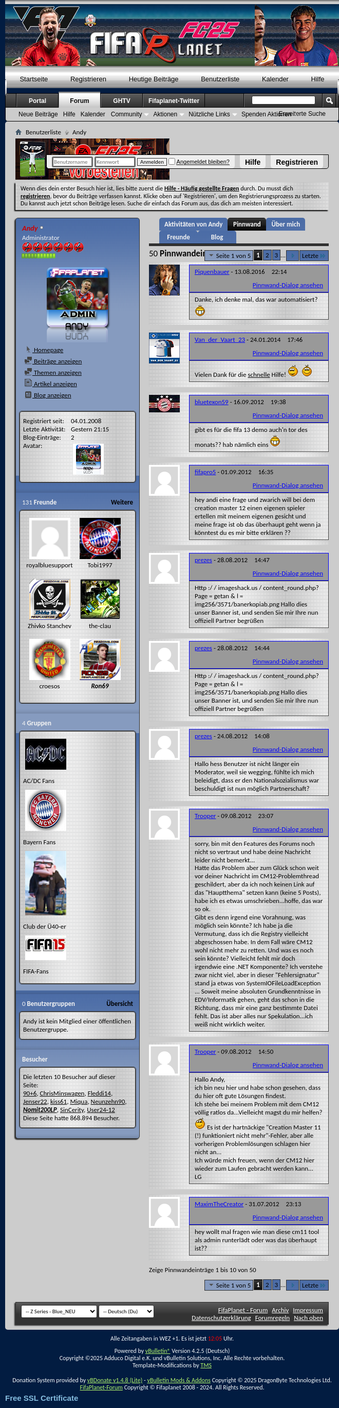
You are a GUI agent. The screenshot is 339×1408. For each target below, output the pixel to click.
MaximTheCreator (219, 1204)
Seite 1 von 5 (229, 255)
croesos (49, 686)
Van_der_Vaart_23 (220, 339)
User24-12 (101, 1110)
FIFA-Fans (36, 971)
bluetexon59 (212, 402)
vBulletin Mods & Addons (178, 1380)
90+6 (29, 1093)
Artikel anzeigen (50, 384)
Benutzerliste (220, 79)
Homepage (43, 350)
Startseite (34, 79)
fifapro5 (205, 472)
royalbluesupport (49, 565)
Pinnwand (247, 224)
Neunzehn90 (108, 1101)
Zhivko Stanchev (49, 626)
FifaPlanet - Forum (243, 1310)
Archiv (280, 1310)
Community (126, 114)
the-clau (100, 626)
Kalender (275, 79)
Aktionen (165, 114)
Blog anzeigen (47, 395)
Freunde (178, 237)
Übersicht (119, 1003)
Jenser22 (35, 1101)
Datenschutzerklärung (221, 1318)
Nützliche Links (209, 114)
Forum (79, 101)
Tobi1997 (99, 565)
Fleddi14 (99, 1093)
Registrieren (297, 162)
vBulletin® (158, 1350)
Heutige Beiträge (154, 79)
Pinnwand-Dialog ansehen (288, 285)
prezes (203, 560)
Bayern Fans (39, 842)
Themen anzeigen (53, 372)
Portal (37, 101)
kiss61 (58, 1101)
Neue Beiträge (38, 114)
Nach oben (308, 1318)
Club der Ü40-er (44, 926)
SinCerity (72, 1110)
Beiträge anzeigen (53, 361)
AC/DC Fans (38, 781)
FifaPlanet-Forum (101, 1387)
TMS (206, 1365)
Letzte (314, 255)
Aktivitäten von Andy (193, 224)
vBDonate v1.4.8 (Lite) (115, 1380)
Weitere (122, 502)
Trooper (205, 816)
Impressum (308, 1310)
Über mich (285, 224)
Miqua (78, 1101)
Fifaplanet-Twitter (173, 101)
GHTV (121, 101)
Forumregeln (272, 1318)
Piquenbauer (212, 271)
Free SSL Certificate (41, 1398)
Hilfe (252, 162)
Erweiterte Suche (302, 113)
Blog (217, 237)
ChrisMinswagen (62, 1093)
